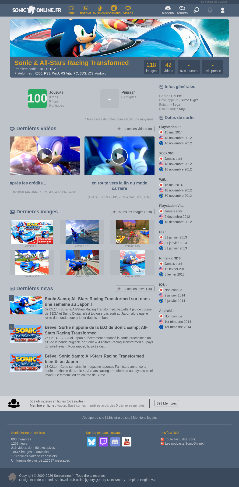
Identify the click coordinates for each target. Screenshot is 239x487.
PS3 (47, 73)
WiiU (55, 73)
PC (76, 73)
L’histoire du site (118, 417)
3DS (83, 73)
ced (50, 480)
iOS (90, 73)
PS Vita (66, 73)
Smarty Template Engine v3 (135, 480)
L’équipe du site (92, 417)
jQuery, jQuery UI (97, 480)
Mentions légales (145, 417)
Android (100, 73)
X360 (38, 73)
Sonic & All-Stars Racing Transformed (71, 62)
